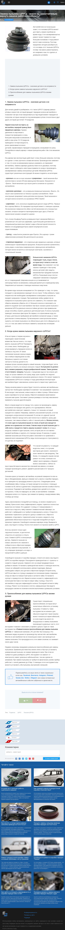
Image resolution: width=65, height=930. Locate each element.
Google (33, 744)
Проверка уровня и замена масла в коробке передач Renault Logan (46, 878)
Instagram (42, 675)
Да (25, 700)
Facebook (26, 675)
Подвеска (12, 712)
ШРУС (19, 712)
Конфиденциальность (30, 898)
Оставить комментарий (51, 744)
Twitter (26, 678)
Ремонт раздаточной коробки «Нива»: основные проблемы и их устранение (15, 843)
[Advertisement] (32, 71)
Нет (39, 700)
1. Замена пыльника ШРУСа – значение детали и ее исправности (32, 86)
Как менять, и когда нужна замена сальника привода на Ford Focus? (13, 809)
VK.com (16, 744)
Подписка (36, 919)
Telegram (34, 678)
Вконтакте (34, 675)
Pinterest (50, 675)
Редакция (27, 903)
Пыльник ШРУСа (28, 712)
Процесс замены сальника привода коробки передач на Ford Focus (47, 809)
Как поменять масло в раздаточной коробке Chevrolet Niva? (47, 774)
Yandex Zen (19, 678)
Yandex (30, 744)
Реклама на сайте (29, 900)
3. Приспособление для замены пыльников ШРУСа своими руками (29, 94)
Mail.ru (23, 744)
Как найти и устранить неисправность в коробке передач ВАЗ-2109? (16, 878)
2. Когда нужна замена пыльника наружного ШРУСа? (27, 89)
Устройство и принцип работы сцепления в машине (12, 774)
